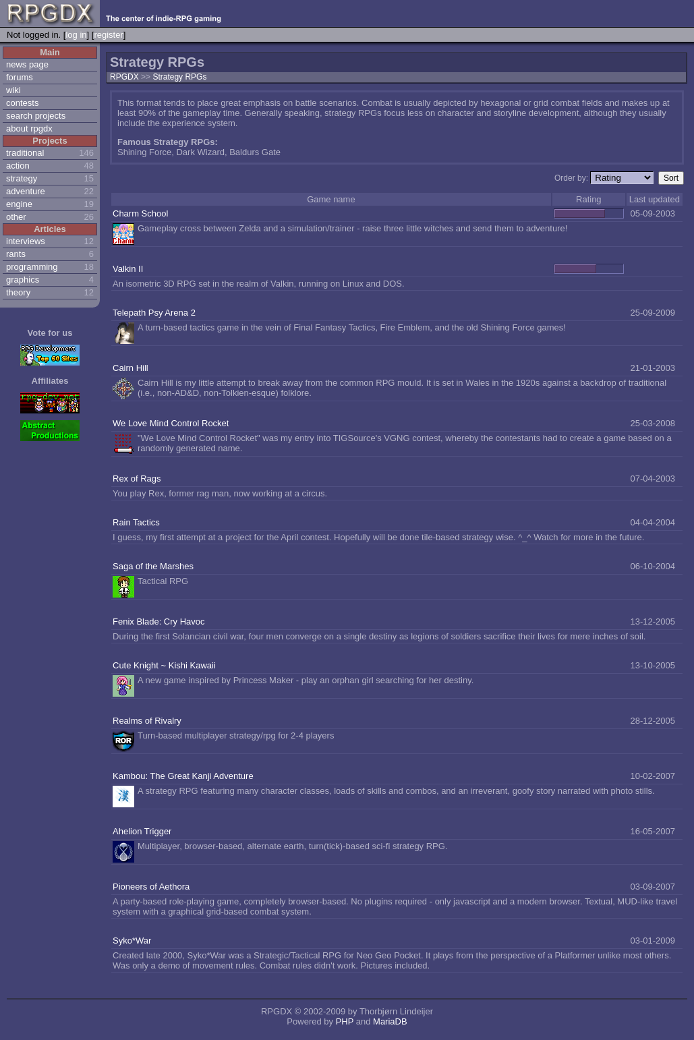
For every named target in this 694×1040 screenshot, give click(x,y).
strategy (21, 178)
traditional (25, 153)
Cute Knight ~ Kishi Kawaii (164, 665)
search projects (35, 116)
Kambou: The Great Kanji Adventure (183, 776)
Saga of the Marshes (153, 566)
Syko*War (132, 940)
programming (32, 267)
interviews (25, 241)
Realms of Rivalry (147, 721)
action (18, 166)
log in (75, 35)
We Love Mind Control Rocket (171, 423)
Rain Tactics (136, 522)
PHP (345, 1021)
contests (22, 103)
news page (27, 64)
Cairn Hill (130, 368)
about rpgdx (29, 128)
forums (19, 77)
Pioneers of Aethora (151, 887)
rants (16, 254)
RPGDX (124, 77)
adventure (25, 191)
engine (19, 204)
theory (18, 292)
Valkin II (128, 269)
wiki (13, 90)
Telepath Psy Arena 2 (154, 313)
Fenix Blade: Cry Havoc (159, 621)
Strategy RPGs (179, 77)
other (16, 217)
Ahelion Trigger (142, 831)
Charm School (140, 213)
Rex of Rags (137, 478)
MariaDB (390, 1021)
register (108, 35)
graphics (22, 280)
